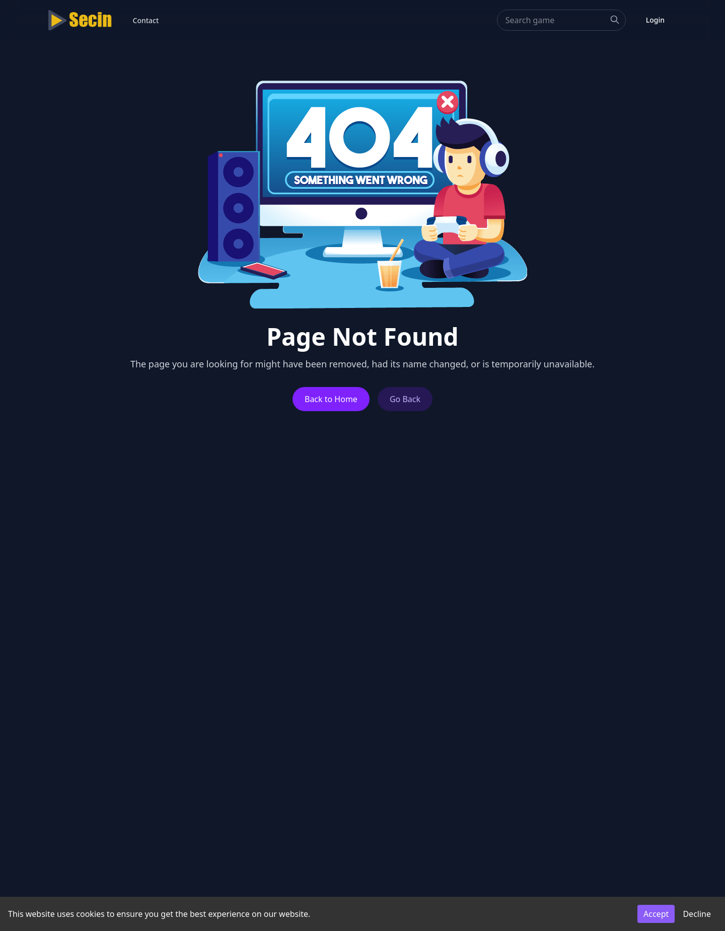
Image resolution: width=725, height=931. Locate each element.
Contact (146, 20)
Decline (697, 913)
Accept (656, 913)
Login (655, 20)
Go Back (405, 399)
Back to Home (331, 399)
